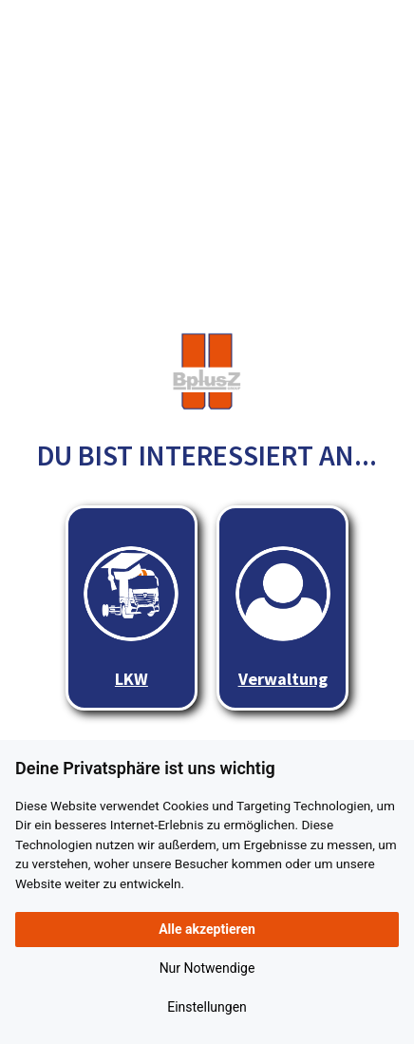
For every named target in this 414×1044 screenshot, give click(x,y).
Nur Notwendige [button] (207, 968)
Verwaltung (282, 618)
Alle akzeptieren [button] (207, 929)
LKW (131, 618)
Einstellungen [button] (207, 1007)
